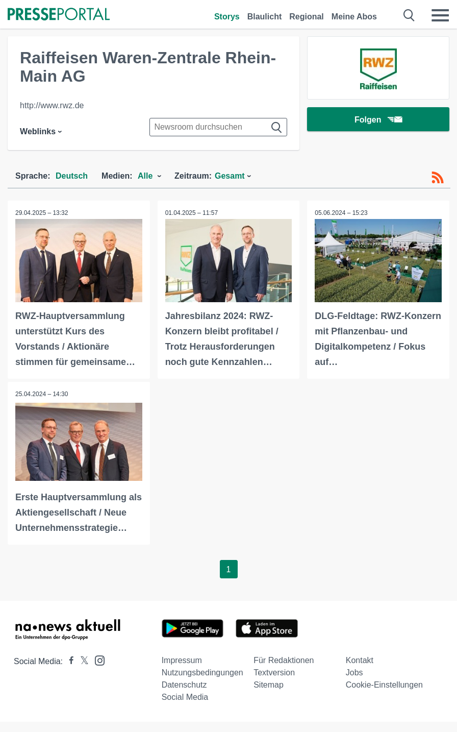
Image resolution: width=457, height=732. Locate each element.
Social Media (185, 697)
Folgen (378, 119)
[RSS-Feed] (437, 177)
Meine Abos (354, 16)
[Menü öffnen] (440, 15)
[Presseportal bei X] (81, 661)
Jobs (354, 672)
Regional (306, 16)
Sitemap (268, 684)
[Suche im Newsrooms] (218, 127)
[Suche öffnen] (409, 15)
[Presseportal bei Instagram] (97, 659)
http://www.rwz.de (52, 105)
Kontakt (359, 660)
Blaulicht (264, 16)
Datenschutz (184, 684)
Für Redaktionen (283, 660)
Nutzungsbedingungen (202, 672)
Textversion (274, 672)
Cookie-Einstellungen (384, 684)
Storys (227, 16)
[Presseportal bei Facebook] (68, 661)
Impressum (182, 660)
